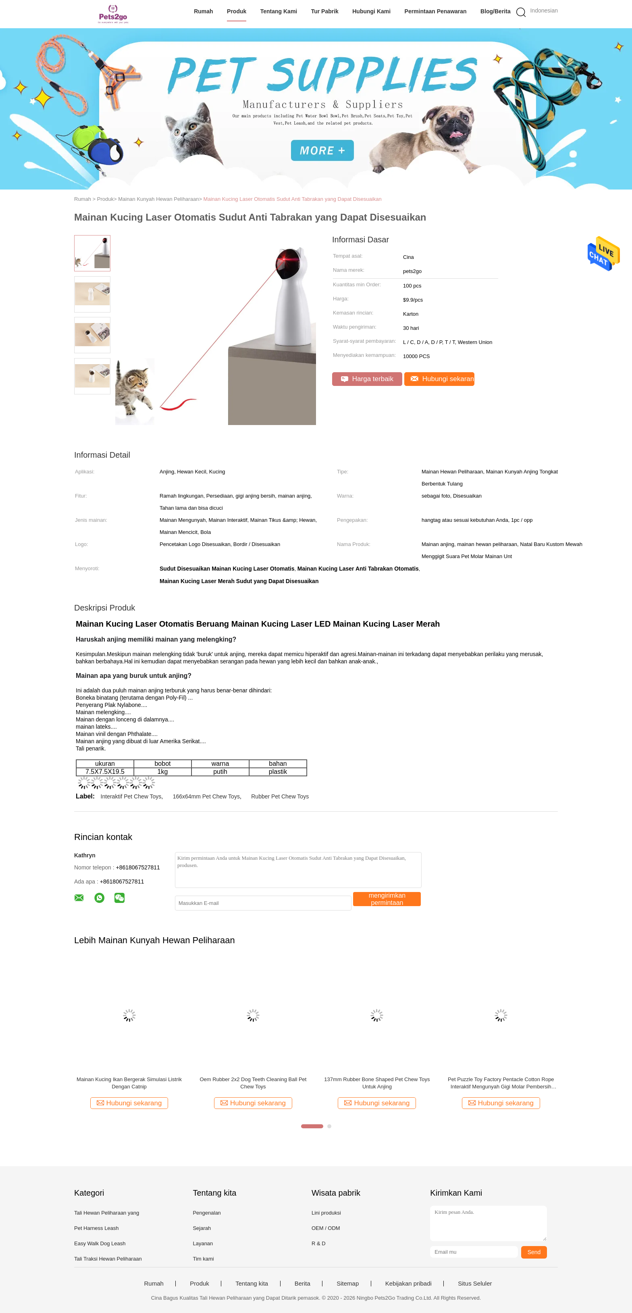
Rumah (203, 11)
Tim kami (203, 1259)
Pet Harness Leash (96, 1228)
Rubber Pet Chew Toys (280, 796)
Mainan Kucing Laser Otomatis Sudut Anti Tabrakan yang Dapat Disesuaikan (293, 199)
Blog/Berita (495, 11)
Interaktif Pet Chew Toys (131, 796)
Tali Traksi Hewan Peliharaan (108, 1259)
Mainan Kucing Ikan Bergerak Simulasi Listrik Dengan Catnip (129, 1083)
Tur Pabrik (325, 11)
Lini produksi (326, 1213)
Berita (302, 1283)
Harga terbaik (367, 379)
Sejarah (202, 1228)
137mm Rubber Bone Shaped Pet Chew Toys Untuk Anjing (377, 1083)
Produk (236, 11)
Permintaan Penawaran (436, 11)
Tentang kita (251, 1283)
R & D (319, 1243)
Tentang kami (278, 11)
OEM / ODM (326, 1228)
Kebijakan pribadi (408, 1283)
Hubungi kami (371, 11)
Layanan (203, 1243)
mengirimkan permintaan (387, 899)
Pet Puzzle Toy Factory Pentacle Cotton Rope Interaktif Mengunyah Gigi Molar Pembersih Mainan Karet (501, 1083)
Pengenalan (206, 1213)
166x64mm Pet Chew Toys (206, 796)
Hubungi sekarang (442, 379)
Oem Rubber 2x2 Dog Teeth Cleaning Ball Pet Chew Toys (253, 1083)
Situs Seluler (475, 1283)
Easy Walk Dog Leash (99, 1243)
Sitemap (348, 1283)
